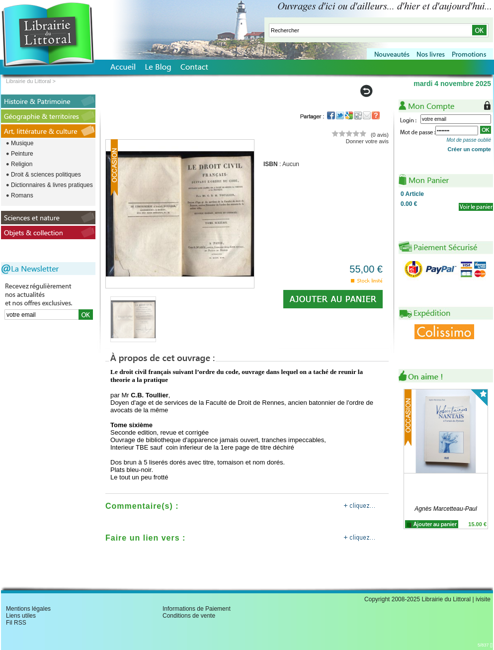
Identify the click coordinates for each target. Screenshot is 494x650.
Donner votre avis (367, 141)
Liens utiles (21, 615)
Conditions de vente (189, 615)
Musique (22, 143)
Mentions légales (28, 608)
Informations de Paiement (197, 608)
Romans (22, 195)
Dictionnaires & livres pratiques (52, 185)
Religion (21, 164)
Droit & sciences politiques (46, 174)
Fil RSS (16, 622)
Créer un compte (469, 149)
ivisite (483, 599)
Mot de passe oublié (468, 140)
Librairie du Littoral (28, 81)
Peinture (22, 153)
